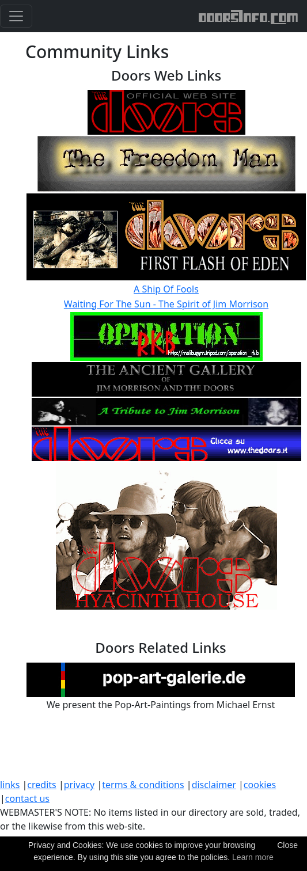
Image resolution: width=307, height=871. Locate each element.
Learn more (253, 857)
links (10, 784)
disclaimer (214, 784)
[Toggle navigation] (16, 16)
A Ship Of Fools (166, 289)
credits (41, 784)
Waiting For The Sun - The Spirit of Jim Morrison (166, 304)
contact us (27, 798)
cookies (260, 784)
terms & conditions (143, 784)
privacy (79, 784)
